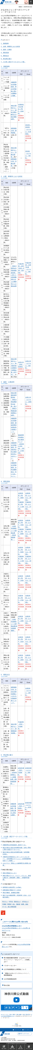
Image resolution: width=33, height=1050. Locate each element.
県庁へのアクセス (24, 1033)
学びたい (5, 901)
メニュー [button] (31, 3)
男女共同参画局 (14, 445)
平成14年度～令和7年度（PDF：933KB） (21, 268)
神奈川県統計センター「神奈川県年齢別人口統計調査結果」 (14, 112)
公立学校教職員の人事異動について (15, 969)
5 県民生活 (5, 55)
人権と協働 (18, 1014)
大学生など (25, 901)
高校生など (17, 901)
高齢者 (18, 904)
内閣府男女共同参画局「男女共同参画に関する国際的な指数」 (14, 89)
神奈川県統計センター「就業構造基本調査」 (14, 728)
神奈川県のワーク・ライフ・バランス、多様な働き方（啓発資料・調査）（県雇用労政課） (17, 877)
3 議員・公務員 (6, 49)
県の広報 (7, 985)
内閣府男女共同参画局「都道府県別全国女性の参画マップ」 (14, 425)
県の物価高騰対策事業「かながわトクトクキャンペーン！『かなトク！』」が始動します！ (17, 959)
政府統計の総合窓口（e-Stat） (12, 887)
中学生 (11, 901)
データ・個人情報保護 (9, 906)
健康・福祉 (24, 904)
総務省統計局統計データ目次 (12, 890)
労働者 (4, 904)
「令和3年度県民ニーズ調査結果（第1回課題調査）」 (14, 533)
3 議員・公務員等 (8, 382)
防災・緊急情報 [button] (26, 3)
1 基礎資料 (5, 43)
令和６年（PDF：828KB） (21, 364)
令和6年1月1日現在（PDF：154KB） (21, 109)
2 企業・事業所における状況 (10, 46)
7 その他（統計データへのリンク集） (13, 62)
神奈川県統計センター (10, 873)
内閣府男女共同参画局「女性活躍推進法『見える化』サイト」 (14, 469)
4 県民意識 (5, 52)
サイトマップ (17, 1029)
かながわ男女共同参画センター (12, 926)
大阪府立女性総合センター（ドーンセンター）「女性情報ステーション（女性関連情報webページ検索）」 (17, 858)
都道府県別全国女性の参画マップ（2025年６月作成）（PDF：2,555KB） (21, 444)
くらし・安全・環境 (10, 1014)
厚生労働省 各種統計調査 (11, 892)
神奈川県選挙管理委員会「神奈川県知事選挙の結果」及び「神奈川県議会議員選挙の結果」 (14, 404)
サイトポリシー (27, 1029)
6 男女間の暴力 (6, 59)
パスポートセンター (10, 965)
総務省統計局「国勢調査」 (14, 130)
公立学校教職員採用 (10, 979)
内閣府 (13, 443)
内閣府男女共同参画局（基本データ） (15, 845)
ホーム (2, 1014)
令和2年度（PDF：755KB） (21, 806)
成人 (13, 904)
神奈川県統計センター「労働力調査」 (14, 152)
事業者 (9, 904)
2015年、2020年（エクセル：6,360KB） (28, 129)
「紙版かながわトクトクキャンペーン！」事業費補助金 (17, 974)
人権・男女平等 (26, 1014)
